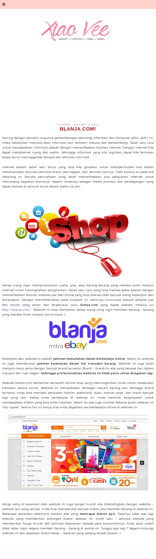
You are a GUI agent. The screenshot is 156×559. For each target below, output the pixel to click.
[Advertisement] (78, 86)
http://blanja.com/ (16, 309)
